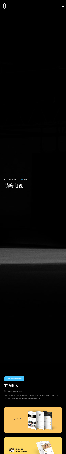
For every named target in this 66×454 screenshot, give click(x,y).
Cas (25, 179)
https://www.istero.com (13, 391)
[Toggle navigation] (63, 6)
